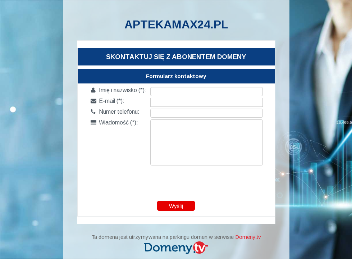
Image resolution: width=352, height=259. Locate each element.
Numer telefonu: (115, 112)
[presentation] (176, 181)
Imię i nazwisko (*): (118, 90)
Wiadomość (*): (114, 122)
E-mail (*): (107, 101)
